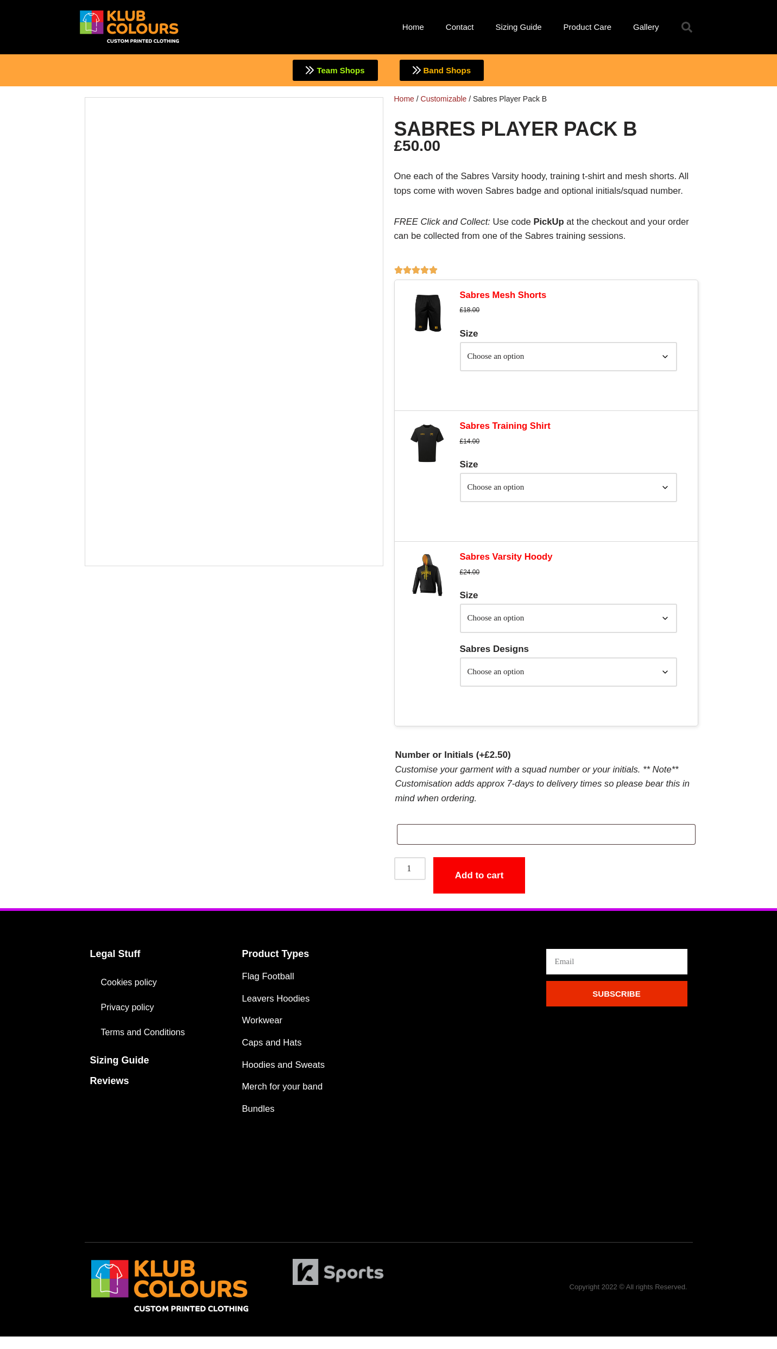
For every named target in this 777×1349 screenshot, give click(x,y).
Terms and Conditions (145, 1042)
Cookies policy (131, 992)
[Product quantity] (411, 879)
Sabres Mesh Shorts (504, 297)
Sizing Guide (519, 26)
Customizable (444, 98)
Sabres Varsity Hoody (507, 563)
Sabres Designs (494, 656)
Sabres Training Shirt (506, 430)
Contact (460, 26)
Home (413, 26)
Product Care (587, 26)
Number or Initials (453, 764)
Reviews (109, 1091)
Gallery (646, 26)
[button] (687, 27)
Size (469, 336)
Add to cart (481, 886)
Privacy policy (129, 1017)
